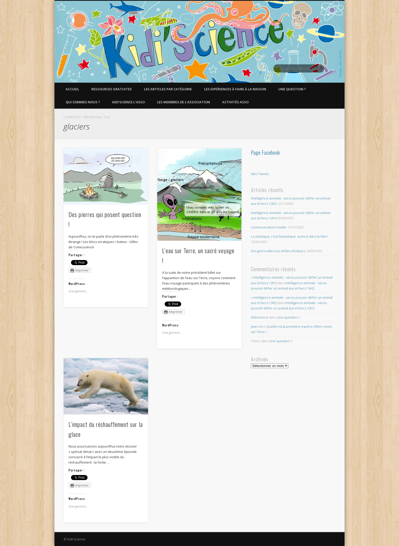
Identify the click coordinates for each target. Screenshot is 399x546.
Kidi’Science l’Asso (128, 102)
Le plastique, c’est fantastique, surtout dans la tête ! (289, 236)
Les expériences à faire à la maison (235, 89)
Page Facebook (265, 152)
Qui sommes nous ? (83, 102)
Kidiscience (259, 317)
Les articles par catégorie (168, 89)
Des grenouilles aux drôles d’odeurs (278, 251)
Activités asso (235, 102)
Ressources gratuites (111, 89)
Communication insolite (269, 227)
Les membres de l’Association (183, 102)
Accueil (72, 89)
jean (254, 326)
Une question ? (292, 89)
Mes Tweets (260, 173)
